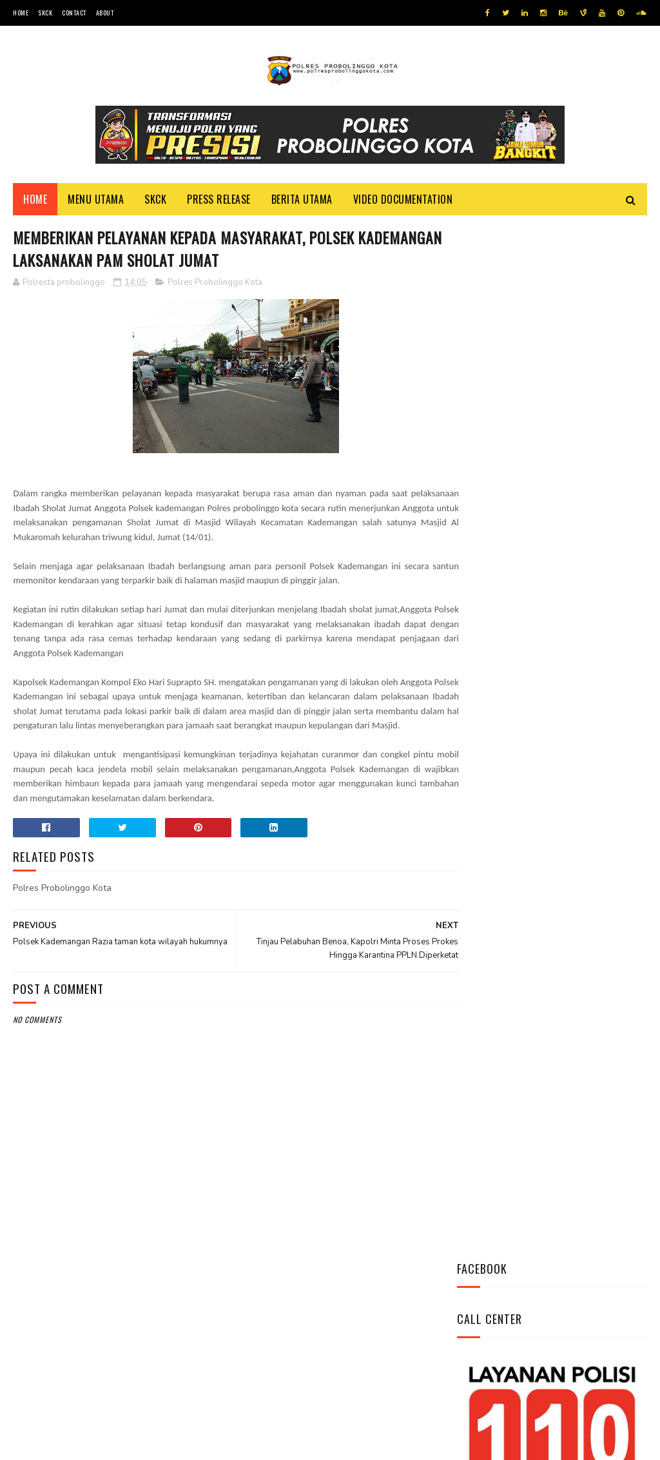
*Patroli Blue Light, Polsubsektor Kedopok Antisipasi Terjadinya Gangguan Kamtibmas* (584, 639)
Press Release (219, 200)
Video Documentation (403, 200)
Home (20, 12)
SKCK (45, 12)
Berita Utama (302, 200)
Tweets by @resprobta (513, 553)
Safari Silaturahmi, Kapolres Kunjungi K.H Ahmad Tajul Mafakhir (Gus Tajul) (583, 711)
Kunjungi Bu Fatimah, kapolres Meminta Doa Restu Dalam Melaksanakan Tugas (582, 854)
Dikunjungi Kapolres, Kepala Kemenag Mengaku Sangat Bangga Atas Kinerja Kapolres (588, 783)
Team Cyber (68, 1443)
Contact (74, 12)
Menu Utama (96, 200)
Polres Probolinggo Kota (215, 285)
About (105, 12)
